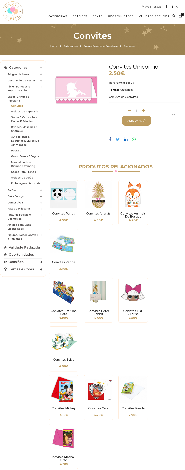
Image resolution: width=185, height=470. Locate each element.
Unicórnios (126, 89)
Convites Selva (167, 262)
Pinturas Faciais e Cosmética (19, 216)
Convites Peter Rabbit (98, 264)
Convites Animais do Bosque (133, 215)
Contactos (59, 454)
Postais (16, 150)
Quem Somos (34, 454)
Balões (12, 190)
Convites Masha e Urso (168, 312)
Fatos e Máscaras (19, 208)
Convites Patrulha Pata (64, 264)
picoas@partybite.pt (157, 420)
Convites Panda (63, 213)
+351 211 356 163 (154, 411)
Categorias (57, 16)
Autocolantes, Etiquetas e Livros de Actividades (25, 140)
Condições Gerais (13, 414)
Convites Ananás (98, 213)
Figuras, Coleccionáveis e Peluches (23, 237)
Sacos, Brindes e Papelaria (101, 46)
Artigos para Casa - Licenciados (20, 226)
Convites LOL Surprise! (133, 264)
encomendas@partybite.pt (116, 417)
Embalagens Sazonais (25, 183)
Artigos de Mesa (18, 74)
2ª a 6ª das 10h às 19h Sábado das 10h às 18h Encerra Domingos (156, 429)
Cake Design (16, 196)
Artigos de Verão (22, 177)
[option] (77, 90)
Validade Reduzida (154, 16)
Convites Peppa (167, 213)
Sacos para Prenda (23, 172)
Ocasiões (79, 16)
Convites (129, 46)
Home (54, 46)
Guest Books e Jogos (25, 156)
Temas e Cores (19, 269)
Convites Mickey (64, 311)
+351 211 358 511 (108, 408)
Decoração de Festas (22, 80)
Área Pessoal (152, 6)
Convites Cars (98, 311)
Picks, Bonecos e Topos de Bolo (19, 88)
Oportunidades (121, 16)
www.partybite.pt (110, 402)
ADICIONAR (137, 120)
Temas (97, 16)
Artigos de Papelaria (24, 111)
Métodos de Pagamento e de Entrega (13, 405)
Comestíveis (16, 202)
